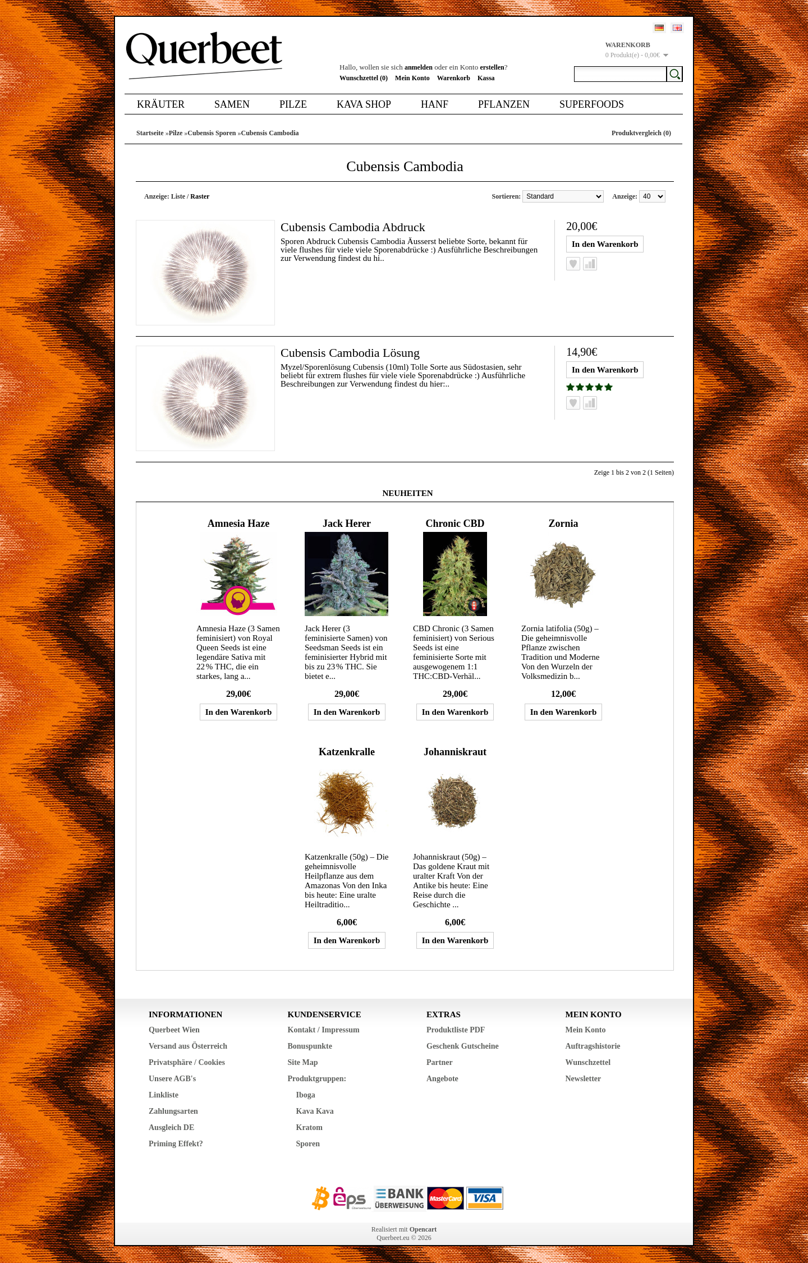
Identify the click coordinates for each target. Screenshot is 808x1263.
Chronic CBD (454, 523)
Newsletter (584, 1078)
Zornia (563, 523)
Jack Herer (347, 523)
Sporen (308, 1144)
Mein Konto (412, 78)
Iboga (305, 1095)
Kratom (309, 1127)
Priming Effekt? (176, 1144)
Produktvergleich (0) (641, 133)
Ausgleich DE (171, 1127)
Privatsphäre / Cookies (187, 1062)
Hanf (434, 104)
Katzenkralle (347, 751)
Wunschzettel (588, 1062)
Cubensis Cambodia (270, 133)
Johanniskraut (455, 751)
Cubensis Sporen (211, 133)
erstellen (492, 67)
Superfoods (591, 104)
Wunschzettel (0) (363, 78)
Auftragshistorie (593, 1046)
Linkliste (163, 1095)
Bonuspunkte (310, 1046)
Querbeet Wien (174, 1030)
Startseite (150, 133)
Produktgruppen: (317, 1078)
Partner (439, 1062)
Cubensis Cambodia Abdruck (353, 227)
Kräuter (161, 104)
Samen (232, 104)
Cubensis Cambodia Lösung (350, 353)
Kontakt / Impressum (324, 1030)
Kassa (486, 78)
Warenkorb (453, 78)
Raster (199, 196)
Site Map (303, 1062)
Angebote (442, 1078)
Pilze (293, 104)
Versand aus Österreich (188, 1046)
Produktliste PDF (455, 1030)
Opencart (423, 1229)
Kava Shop (364, 104)
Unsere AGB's (172, 1078)
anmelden (419, 67)
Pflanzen (504, 104)
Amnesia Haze (238, 523)
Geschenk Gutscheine (462, 1046)
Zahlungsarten (173, 1111)
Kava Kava (315, 1111)
